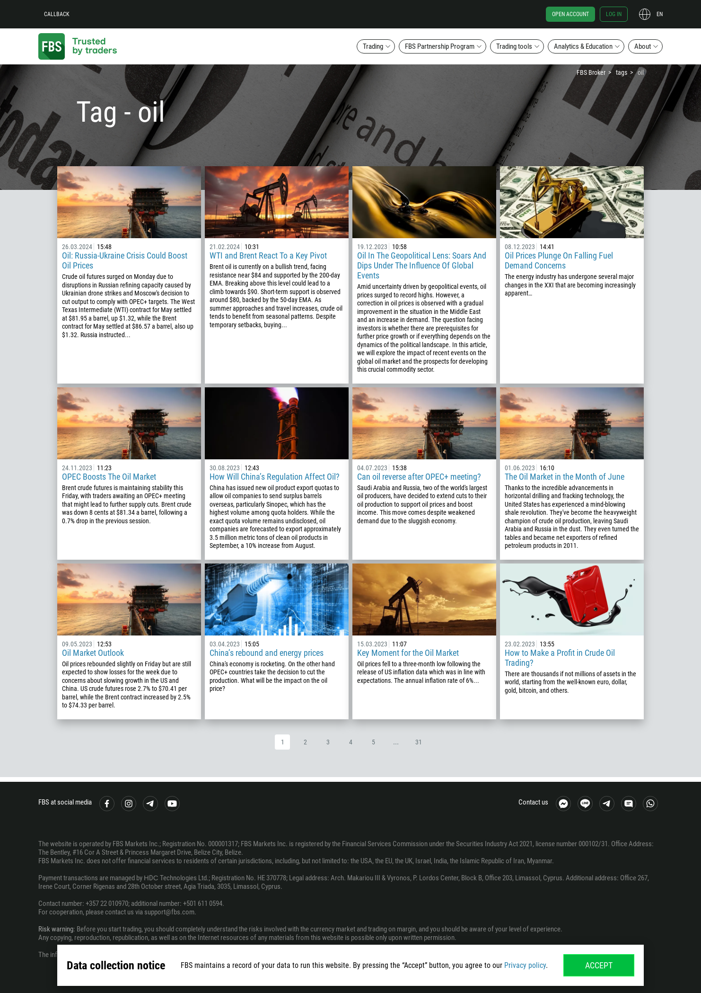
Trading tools (514, 46)
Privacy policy (525, 965)
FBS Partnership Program (439, 46)
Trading (373, 46)
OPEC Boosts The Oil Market (109, 477)
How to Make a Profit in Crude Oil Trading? (560, 658)
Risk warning (55, 929)
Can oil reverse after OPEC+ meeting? (419, 477)
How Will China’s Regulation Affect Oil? (275, 477)
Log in (614, 14)
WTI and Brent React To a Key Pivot (268, 255)
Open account (570, 14)
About (642, 46)
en (660, 14)
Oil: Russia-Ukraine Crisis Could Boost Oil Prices (124, 260)
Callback (57, 14)
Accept (599, 965)
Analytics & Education (583, 46)
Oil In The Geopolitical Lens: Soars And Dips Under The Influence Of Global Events (421, 265)
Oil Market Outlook (93, 653)
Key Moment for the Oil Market (408, 653)
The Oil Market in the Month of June (564, 477)
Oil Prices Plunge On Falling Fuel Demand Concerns (559, 260)
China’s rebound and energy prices (267, 653)
